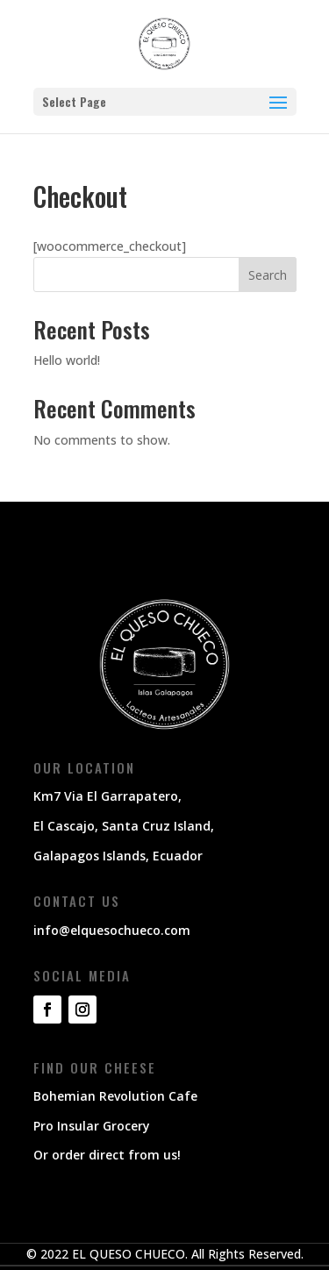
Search (267, 275)
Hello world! (66, 360)
